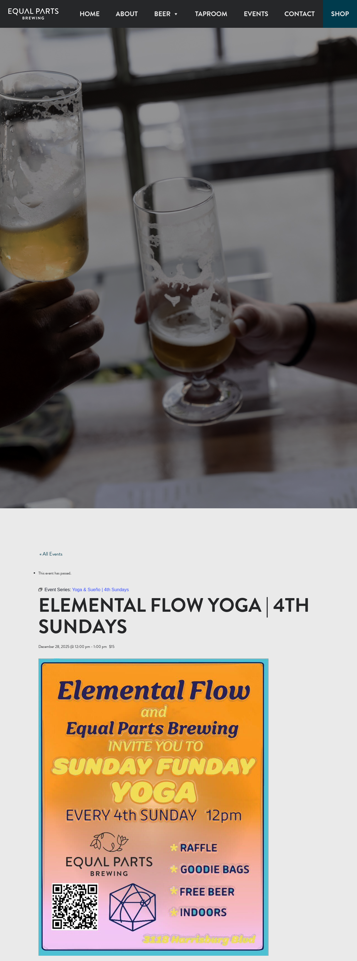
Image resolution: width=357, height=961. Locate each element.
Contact (299, 14)
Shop (340, 14)
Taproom (211, 14)
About (127, 14)
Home (90, 14)
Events (256, 14)
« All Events (51, 554)
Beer (166, 14)
